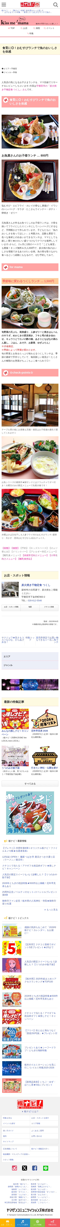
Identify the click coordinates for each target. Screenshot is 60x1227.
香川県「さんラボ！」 (39, 1195)
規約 (5, 1136)
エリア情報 (37, 1223)
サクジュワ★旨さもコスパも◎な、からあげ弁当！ (13, 639)
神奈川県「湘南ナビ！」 (19, 1197)
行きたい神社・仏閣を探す (44, 768)
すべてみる (30, 783)
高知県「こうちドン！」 (40, 1202)
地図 (30, 607)
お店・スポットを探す (8, 1223)
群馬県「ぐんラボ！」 (20, 1195)
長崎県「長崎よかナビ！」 (41, 1187)
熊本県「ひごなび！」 (39, 1184)
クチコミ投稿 (49, 607)
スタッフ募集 (8, 1160)
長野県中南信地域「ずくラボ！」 (44, 1192)
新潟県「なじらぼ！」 (39, 1189)
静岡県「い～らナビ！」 (40, 1197)
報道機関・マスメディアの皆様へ (16, 1154)
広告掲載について (10, 1149)
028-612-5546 (35, 600)
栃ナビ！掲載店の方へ (40, 1149)
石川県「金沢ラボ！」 (20, 1200)
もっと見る (51, 909)
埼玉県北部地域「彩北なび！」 (16, 1202)
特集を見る (52, 1223)
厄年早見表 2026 (39, 730)
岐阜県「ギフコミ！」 (20, 1192)
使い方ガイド (8, 1131)
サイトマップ (8, 1141)
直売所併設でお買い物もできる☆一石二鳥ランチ (47, 639)
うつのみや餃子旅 (11, 768)
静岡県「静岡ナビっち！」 (18, 1187)
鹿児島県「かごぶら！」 (40, 1200)
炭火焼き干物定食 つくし (35, 585)
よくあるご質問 (37, 1131)
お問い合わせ (36, 1136)
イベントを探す (22, 1223)
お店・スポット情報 (11, 607)
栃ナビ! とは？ (30, 1111)
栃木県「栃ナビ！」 (21, 1184)
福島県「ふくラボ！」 (20, 1189)
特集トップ (30, 638)
